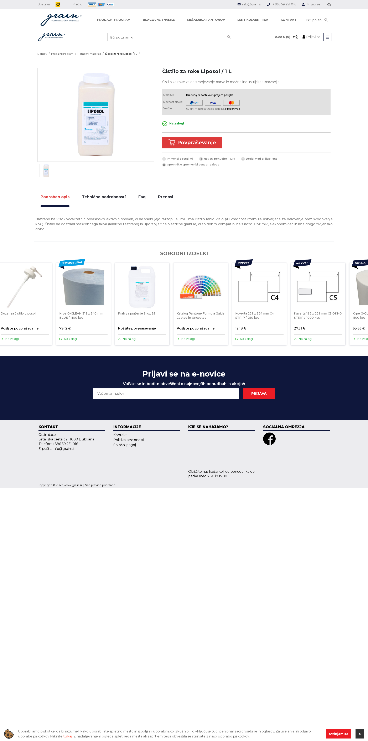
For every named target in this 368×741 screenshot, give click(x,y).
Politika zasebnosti (128, 440)
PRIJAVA (259, 393)
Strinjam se (338, 734)
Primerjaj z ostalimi (177, 159)
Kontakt (289, 20)
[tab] (55, 197)
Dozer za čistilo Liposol (18, 313)
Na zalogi (173, 123)
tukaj (67, 736)
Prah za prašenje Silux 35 (136, 313)
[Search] (326, 20)
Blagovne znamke (159, 20)
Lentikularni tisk (252, 20)
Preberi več (232, 108)
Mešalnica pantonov (206, 20)
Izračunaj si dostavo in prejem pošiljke (209, 95)
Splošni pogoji (124, 445)
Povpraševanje (192, 142)
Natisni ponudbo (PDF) (217, 159)
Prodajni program (113, 20)
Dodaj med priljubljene (259, 159)
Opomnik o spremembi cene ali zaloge (190, 165)
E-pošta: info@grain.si (56, 449)
